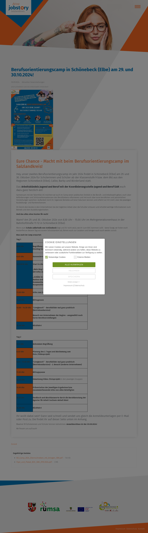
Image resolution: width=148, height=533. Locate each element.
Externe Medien (82, 257)
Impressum (68, 285)
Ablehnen (74, 271)
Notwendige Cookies (55, 257)
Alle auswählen (74, 265)
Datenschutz (79, 285)
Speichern (74, 277)
